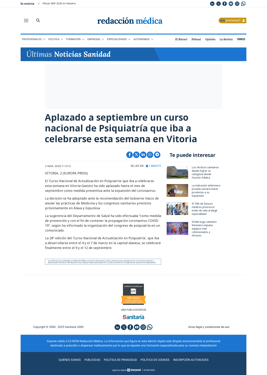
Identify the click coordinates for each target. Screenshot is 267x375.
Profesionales (34, 39)
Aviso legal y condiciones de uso (208, 327)
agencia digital (119, 370)
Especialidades (119, 39)
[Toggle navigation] (26, 20)
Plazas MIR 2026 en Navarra (59, 3)
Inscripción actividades (191, 360)
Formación (75, 39)
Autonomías (143, 39)
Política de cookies (155, 360)
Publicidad (92, 360)
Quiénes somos (70, 360)
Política (55, 39)
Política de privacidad (120, 360)
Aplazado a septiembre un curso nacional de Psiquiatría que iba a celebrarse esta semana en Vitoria (121, 128)
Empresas (95, 39)
